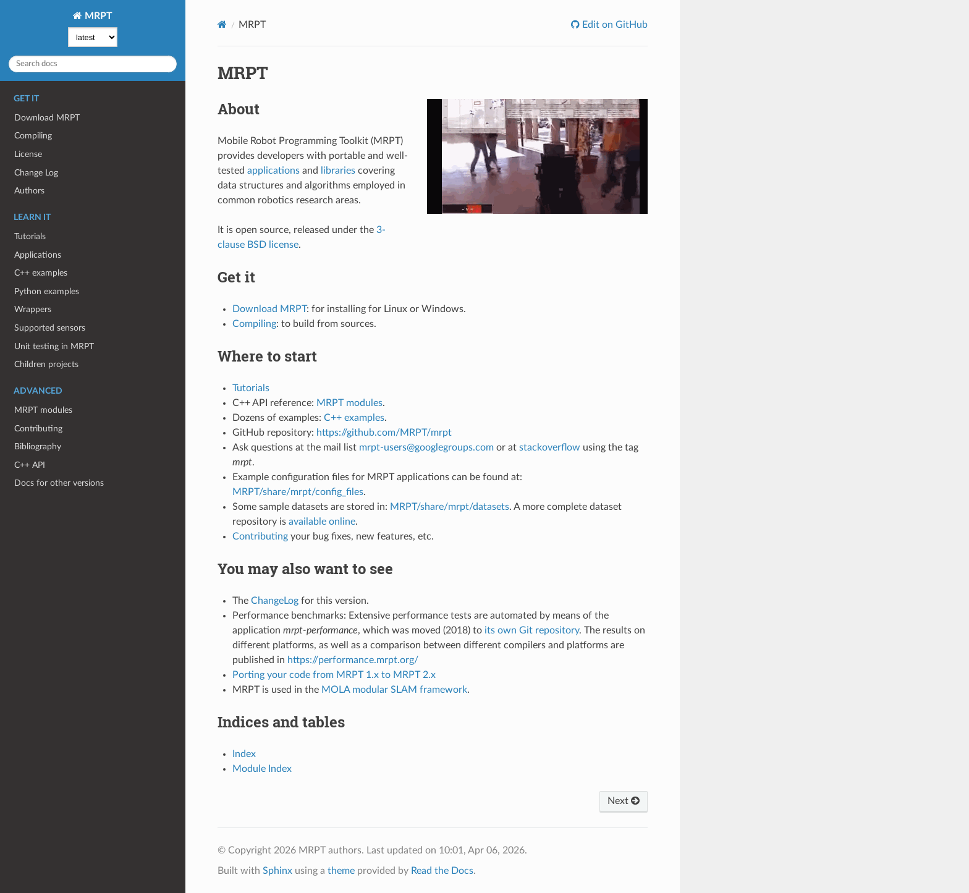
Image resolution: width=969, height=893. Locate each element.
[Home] (222, 24)
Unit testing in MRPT (54, 346)
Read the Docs (442, 871)
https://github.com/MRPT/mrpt (384, 433)
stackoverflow (549, 447)
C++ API (29, 465)
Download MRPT (47, 117)
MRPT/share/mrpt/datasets (449, 507)
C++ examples (40, 272)
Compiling (33, 135)
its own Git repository (532, 630)
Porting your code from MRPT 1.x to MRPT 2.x (334, 675)
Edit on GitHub (614, 25)
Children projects (46, 364)
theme (341, 871)
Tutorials (30, 236)
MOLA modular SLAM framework (394, 690)
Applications (37, 255)
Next (623, 801)
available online (322, 522)
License (28, 154)
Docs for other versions (59, 483)
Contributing (38, 428)
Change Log (36, 172)
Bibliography (37, 446)
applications (273, 171)
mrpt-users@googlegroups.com (426, 447)
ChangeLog (274, 601)
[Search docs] (92, 64)
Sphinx (277, 871)
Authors (29, 190)
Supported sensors (49, 327)
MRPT (97, 16)
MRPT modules (43, 410)
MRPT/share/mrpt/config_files (297, 492)
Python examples (46, 291)
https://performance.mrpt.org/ (352, 660)
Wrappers (32, 309)
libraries (338, 171)
